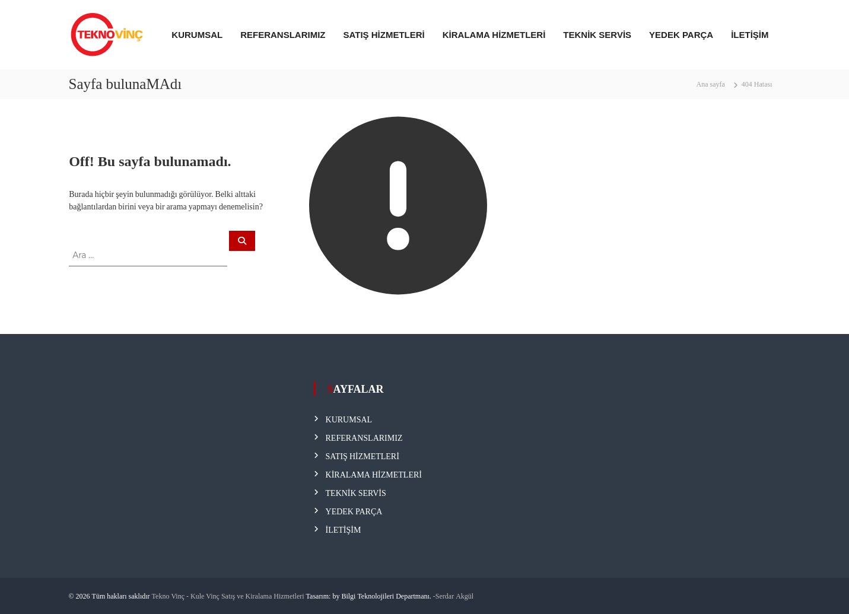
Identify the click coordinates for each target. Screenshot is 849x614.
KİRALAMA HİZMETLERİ (494, 35)
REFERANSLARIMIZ (282, 35)
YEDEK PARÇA (681, 35)
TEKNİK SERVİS (597, 35)
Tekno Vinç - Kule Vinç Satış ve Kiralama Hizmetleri (228, 596)
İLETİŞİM (749, 35)
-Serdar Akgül (453, 596)
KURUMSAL (196, 35)
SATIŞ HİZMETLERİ (384, 35)
